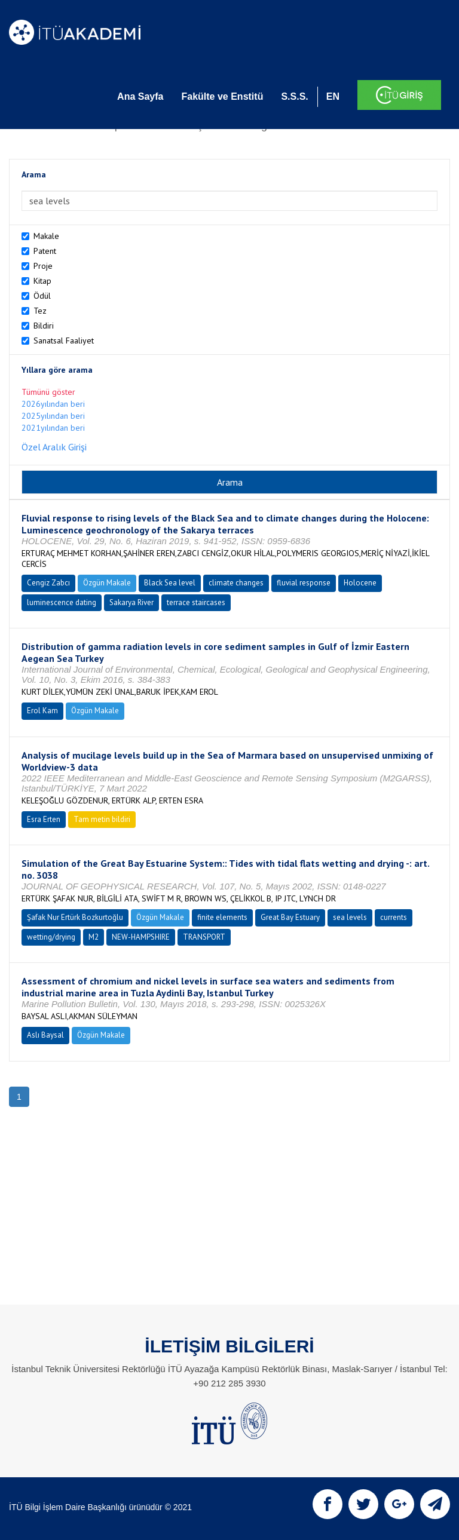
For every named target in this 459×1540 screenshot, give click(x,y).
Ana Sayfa (140, 96)
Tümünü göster (48, 391)
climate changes (236, 583)
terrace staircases (196, 602)
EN (332, 96)
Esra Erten (43, 819)
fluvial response (304, 583)
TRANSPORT (204, 937)
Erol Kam (42, 710)
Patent (44, 251)
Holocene (360, 583)
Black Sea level (169, 583)
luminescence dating (61, 602)
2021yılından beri (53, 427)
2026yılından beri (53, 403)
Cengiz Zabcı (48, 583)
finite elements (222, 917)
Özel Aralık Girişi (54, 447)
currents (393, 917)
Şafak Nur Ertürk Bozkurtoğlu (75, 917)
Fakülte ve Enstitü (222, 96)
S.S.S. (294, 96)
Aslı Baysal (45, 1035)
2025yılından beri (53, 415)
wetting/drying (51, 937)
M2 (93, 937)
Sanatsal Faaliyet (63, 340)
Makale (46, 236)
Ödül (42, 295)
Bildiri (43, 325)
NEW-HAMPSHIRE (141, 937)
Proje (43, 265)
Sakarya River (131, 602)
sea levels (350, 917)
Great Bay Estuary (290, 917)
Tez (40, 310)
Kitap (42, 280)
